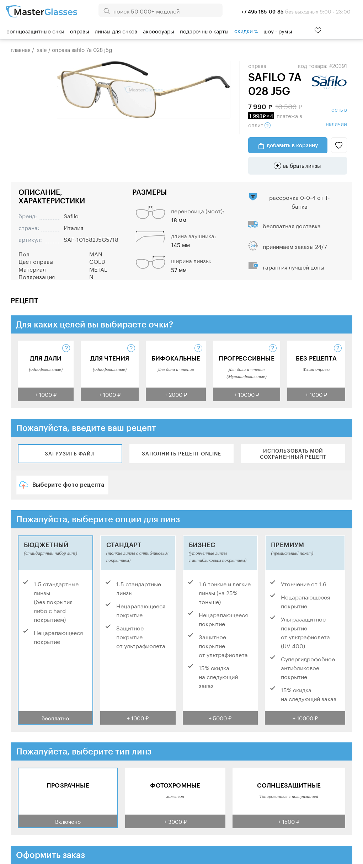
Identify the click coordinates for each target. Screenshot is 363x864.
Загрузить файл (70, 453)
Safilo (71, 215)
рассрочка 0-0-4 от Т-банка (299, 201)
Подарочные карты (204, 30)
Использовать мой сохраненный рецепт (293, 454)
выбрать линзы (302, 165)
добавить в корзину (292, 145)
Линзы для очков (116, 30)
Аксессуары (158, 30)
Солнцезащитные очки (35, 30)
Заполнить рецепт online (181, 453)
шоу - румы (277, 30)
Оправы (79, 30)
